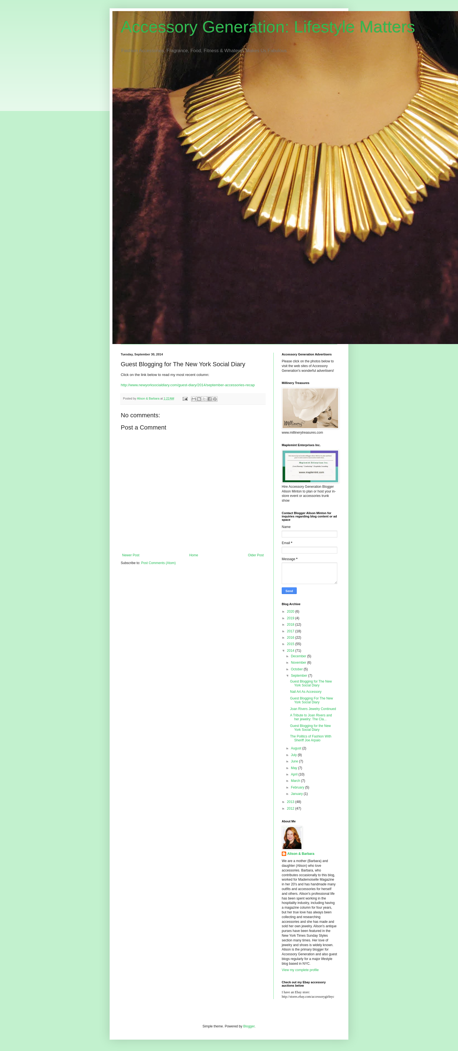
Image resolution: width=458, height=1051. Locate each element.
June (295, 761)
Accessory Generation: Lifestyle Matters (268, 26)
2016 (291, 638)
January (297, 794)
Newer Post (130, 555)
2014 (291, 651)
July (294, 755)
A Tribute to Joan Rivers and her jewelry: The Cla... (311, 717)
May (294, 768)
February (298, 787)
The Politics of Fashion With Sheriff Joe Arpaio (310, 738)
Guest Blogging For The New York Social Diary (311, 700)
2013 (291, 802)
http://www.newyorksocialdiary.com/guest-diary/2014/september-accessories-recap (188, 385)
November (299, 663)
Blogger (249, 1026)
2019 (291, 618)
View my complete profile (300, 970)
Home (193, 555)
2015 (291, 644)
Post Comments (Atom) (158, 563)
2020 (291, 611)
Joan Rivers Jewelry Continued (313, 709)
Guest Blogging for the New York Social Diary (310, 728)
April (294, 774)
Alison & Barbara (300, 854)
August (296, 748)
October (297, 669)
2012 (291, 808)
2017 (291, 631)
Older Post (256, 555)
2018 (291, 624)
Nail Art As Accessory (305, 692)
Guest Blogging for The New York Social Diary (311, 683)
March (296, 781)
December (299, 656)
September (299, 676)
